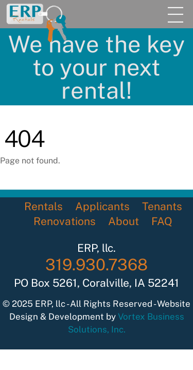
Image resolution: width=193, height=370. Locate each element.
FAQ (161, 221)
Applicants (102, 206)
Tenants (162, 206)
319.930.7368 (96, 264)
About (123, 221)
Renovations (64, 221)
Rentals (43, 206)
